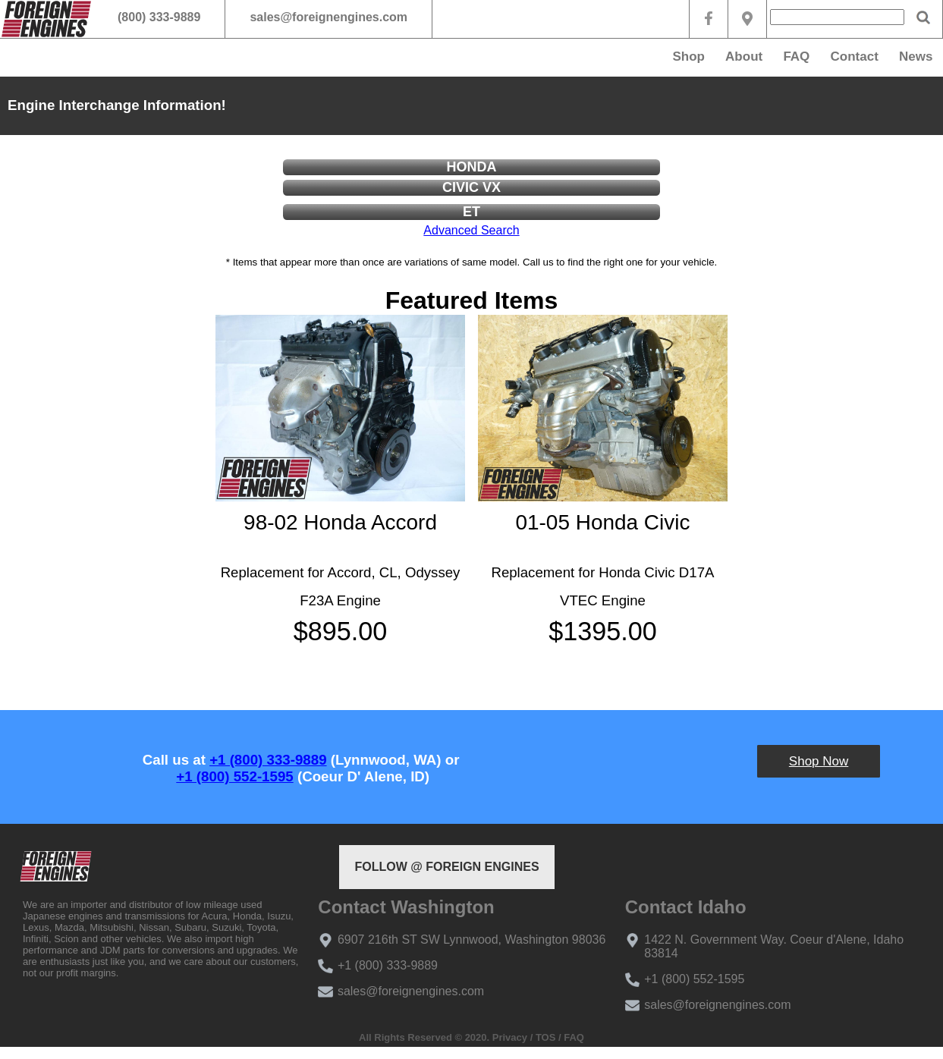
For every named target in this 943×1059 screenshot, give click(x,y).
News (915, 56)
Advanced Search (471, 230)
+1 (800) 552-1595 (234, 776)
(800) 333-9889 (159, 17)
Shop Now (818, 761)
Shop (688, 56)
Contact (855, 56)
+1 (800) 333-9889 (267, 760)
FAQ (796, 56)
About (743, 56)
